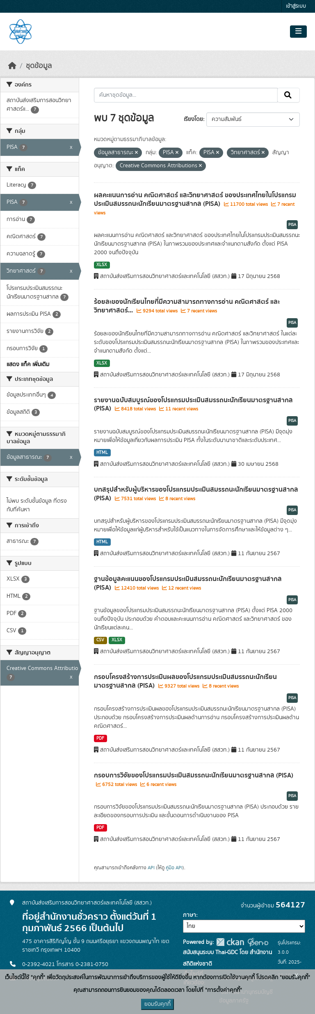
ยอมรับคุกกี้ (157, 1004)
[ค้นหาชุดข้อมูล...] (186, 95)
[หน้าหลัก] (12, 66)
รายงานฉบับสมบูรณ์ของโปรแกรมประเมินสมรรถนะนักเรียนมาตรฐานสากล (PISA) (193, 404)
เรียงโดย (193, 119)
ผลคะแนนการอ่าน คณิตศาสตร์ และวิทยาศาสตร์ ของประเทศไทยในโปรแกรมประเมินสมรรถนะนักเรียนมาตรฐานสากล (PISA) (195, 199)
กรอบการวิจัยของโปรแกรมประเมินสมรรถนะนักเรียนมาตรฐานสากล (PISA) (193, 775)
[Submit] (288, 95)
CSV (100, 640)
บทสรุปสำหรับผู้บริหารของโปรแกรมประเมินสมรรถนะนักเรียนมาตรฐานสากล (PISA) (196, 494)
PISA (292, 225)
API (151, 867)
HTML (102, 452)
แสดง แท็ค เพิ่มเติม (28, 364)
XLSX (101, 265)
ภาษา (189, 915)
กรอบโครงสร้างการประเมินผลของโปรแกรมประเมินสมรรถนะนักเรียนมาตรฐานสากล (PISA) (185, 681)
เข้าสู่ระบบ (296, 6)
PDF (100, 738)
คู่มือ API (174, 867)
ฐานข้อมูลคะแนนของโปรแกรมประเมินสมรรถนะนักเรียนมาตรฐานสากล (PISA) (188, 583)
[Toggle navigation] (298, 31)
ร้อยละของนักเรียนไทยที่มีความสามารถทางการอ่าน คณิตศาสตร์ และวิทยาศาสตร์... (187, 306)
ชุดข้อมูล (39, 66)
